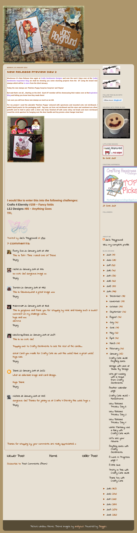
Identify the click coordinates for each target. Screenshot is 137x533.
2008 (109, 515)
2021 (109, 255)
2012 (109, 494)
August (114, 317)
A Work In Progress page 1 (119, 458)
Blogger (102, 526)
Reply (15, 260)
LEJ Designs (15, 208)
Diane (16, 371)
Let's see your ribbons (116, 440)
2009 (109, 510)
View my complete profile (116, 245)
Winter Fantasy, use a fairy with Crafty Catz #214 (119, 430)
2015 (109, 286)
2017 (109, 276)
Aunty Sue (18, 251)
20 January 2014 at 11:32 (33, 288)
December (116, 296)
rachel (16, 269)
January (114, 354)
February (115, 349)
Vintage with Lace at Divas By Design (119, 367)
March (113, 343)
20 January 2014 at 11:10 (31, 269)
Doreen (16, 288)
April (112, 338)
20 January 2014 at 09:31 (36, 251)
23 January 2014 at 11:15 (33, 396)
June (112, 328)
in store (27, 83)
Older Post (90, 456)
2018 (109, 271)
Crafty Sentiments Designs (51, 78)
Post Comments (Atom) (34, 464)
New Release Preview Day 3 (117, 405)
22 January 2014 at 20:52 (32, 371)
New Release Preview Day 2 (117, 413)
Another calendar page (118, 389)
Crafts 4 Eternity (17, 204)
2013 (109, 489)
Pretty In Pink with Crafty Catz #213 (119, 471)
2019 (109, 265)
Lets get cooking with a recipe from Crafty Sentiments (117, 378)
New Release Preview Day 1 (117, 421)
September (116, 312)
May (112, 333)
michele (16, 396)
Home (53, 456)
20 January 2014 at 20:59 (42, 335)
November (115, 301)
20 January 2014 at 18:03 (36, 306)
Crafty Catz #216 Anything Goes (118, 359)
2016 (109, 281)
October (114, 307)
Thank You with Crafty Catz (116, 479)
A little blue (114, 465)
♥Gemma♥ (18, 306)
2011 (109, 499)
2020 (109, 260)
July (112, 322)
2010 (109, 504)
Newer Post (15, 456)
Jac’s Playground (114, 240)
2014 (109, 291)
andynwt (79, 526)
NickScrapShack (21, 335)
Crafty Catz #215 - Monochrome (119, 397)
